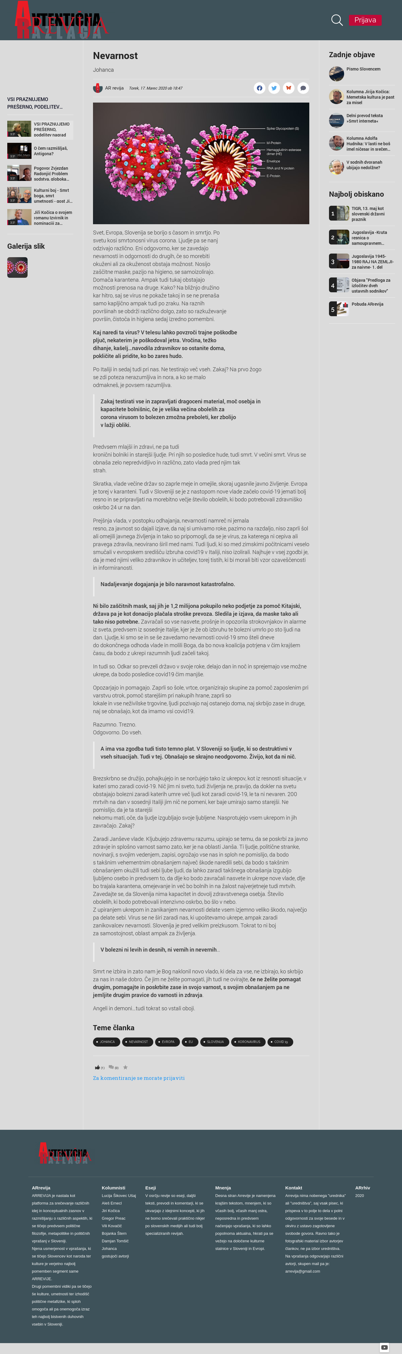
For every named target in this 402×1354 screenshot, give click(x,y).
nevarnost (138, 1042)
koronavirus (249, 1042)
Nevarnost (115, 55)
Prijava (365, 19)
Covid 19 (281, 1042)
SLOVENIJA (215, 1042)
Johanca (103, 69)
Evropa (168, 1042)
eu (191, 1042)
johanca (107, 1042)
